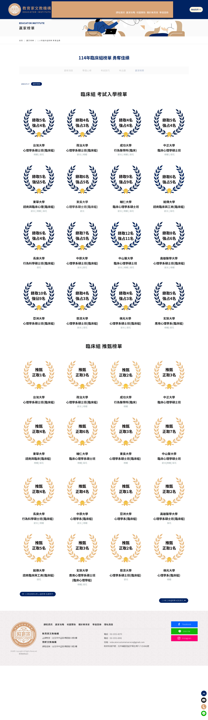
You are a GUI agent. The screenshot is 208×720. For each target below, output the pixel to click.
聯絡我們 (194, 8)
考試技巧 (105, 104)
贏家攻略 (130, 7)
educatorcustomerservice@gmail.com (127, 695)
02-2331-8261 (116, 691)
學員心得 (86, 104)
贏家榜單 (30, 68)
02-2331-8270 (116, 687)
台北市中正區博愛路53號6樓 (69, 691)
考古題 (123, 104)
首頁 (21, 68)
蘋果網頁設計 (22, 708)
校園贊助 (145, 7)
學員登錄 (175, 7)
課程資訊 (116, 7)
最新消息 (67, 104)
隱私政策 (115, 677)
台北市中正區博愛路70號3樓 (69, 699)
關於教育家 (160, 7)
